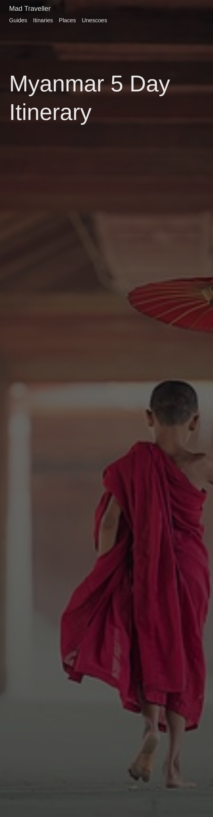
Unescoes (94, 20)
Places (67, 20)
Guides (18, 20)
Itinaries (43, 20)
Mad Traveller (29, 8)
